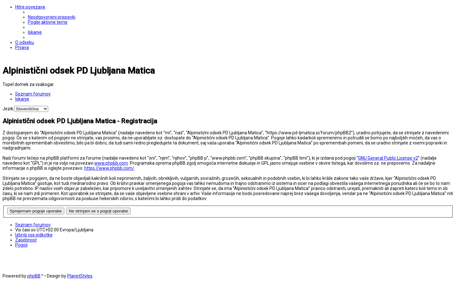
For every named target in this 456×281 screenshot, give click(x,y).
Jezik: (8, 108)
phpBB (34, 275)
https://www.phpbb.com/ (109, 168)
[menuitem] (51, 17)
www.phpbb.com (111, 163)
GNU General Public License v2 (388, 158)
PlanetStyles (79, 275)
